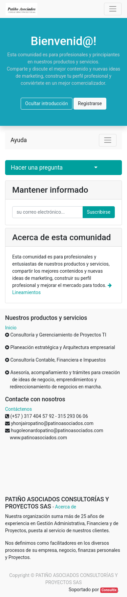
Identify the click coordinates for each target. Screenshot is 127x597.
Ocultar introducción (46, 103)
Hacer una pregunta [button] (37, 167)
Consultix (109, 590)
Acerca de (65, 506)
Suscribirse (98, 212)
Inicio (11, 327)
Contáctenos (18, 409)
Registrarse (90, 103)
